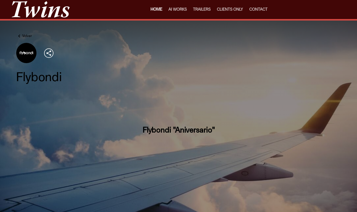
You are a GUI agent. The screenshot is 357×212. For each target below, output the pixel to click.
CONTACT (258, 9)
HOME (156, 9)
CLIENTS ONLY (230, 9)
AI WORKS (177, 9)
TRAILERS (202, 9)
